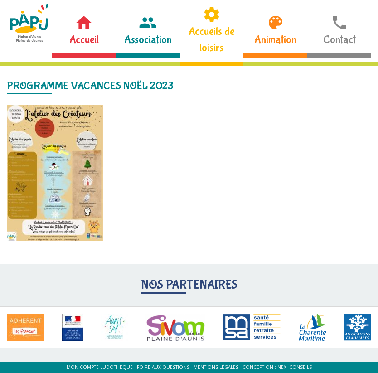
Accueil (84, 40)
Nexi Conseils (294, 367)
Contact (339, 40)
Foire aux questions (163, 367)
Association (148, 40)
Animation (275, 40)
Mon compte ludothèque (100, 367)
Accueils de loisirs (211, 39)
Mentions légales (216, 367)
